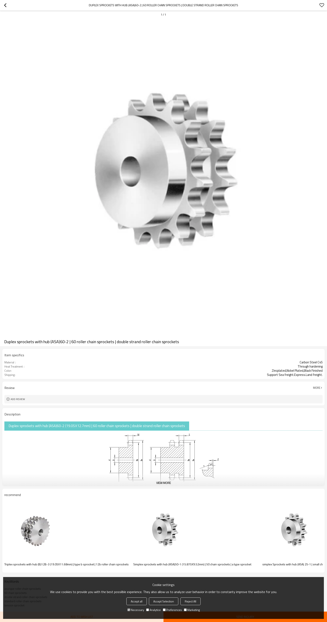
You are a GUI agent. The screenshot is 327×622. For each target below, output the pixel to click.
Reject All (190, 601)
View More (163, 483)
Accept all (136, 601)
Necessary (135, 610)
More (316, 388)
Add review (18, 399)
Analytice (153, 610)
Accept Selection (163, 601)
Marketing (192, 610)
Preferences (172, 610)
